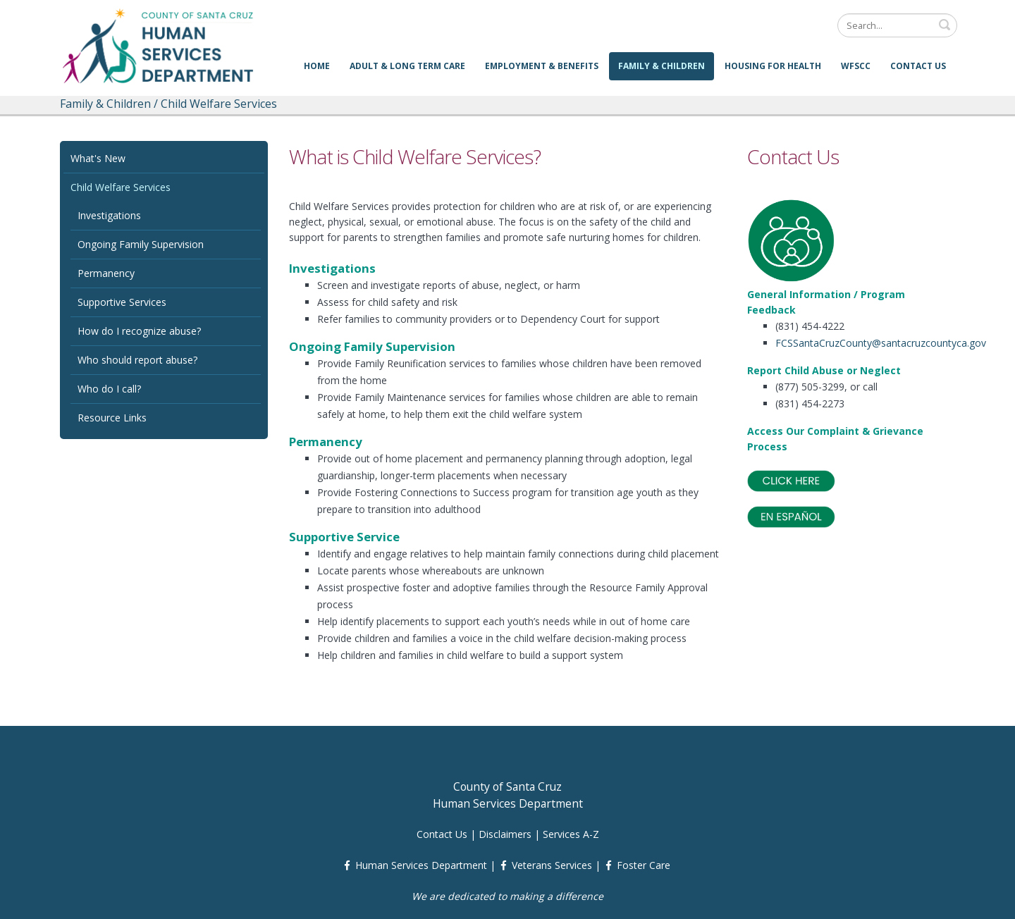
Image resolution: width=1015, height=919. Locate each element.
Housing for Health (773, 66)
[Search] (897, 25)
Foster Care (643, 865)
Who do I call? (109, 388)
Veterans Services (552, 865)
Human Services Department (421, 865)
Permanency (106, 273)
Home (317, 66)
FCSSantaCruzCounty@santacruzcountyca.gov (880, 343)
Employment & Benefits (541, 66)
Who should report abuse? (137, 359)
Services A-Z (571, 834)
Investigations (109, 215)
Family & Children (661, 66)
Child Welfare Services (120, 187)
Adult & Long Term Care (407, 66)
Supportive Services (122, 302)
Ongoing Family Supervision (141, 244)
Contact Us (918, 66)
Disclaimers (505, 834)
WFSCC (856, 66)
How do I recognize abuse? (139, 331)
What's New (97, 158)
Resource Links (112, 417)
